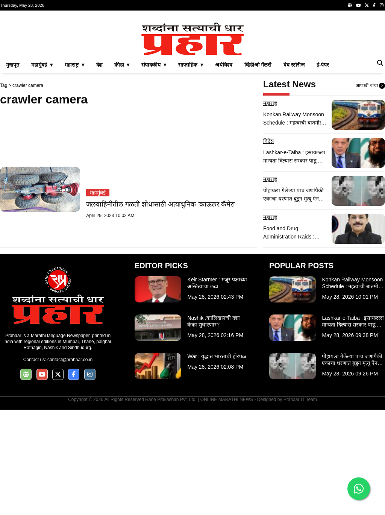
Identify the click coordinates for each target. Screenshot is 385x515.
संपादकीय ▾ (153, 170)
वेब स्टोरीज (294, 170)
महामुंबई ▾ (42, 170)
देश (99, 170)
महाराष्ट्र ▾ (74, 170)
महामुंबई (98, 298)
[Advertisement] (192, 69)
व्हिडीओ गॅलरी (257, 170)
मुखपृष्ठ (12, 170)
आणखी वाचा (370, 191)
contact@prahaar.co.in (69, 465)
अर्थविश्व (223, 170)
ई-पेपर (323, 170)
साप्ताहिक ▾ (190, 170)
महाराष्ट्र (270, 208)
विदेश (268, 246)
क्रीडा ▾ (122, 170)
